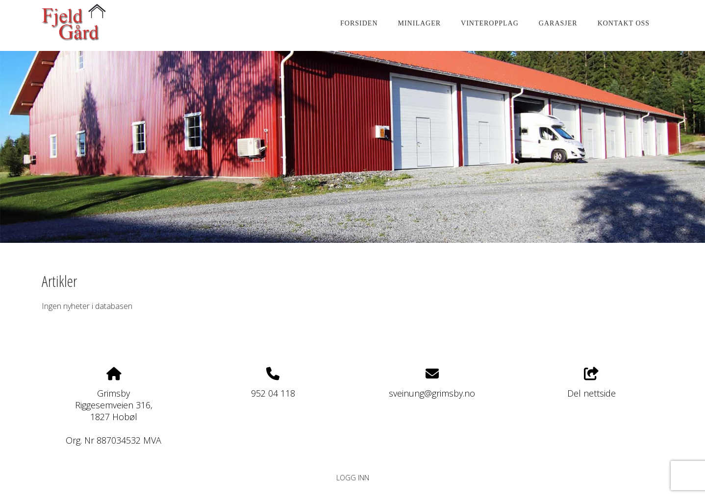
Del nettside (591, 383)
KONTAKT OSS (624, 23)
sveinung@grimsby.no (432, 393)
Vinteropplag (490, 23)
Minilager (419, 23)
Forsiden (359, 23)
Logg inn (352, 477)
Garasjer (558, 23)
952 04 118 (273, 393)
